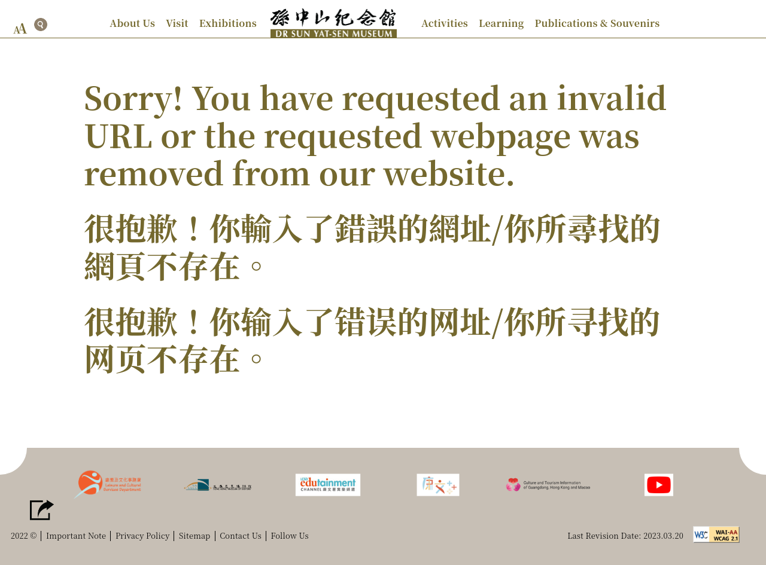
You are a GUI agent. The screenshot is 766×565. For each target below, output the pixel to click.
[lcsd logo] (107, 483)
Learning (501, 23)
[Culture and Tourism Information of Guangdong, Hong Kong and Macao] (548, 483)
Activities (444, 23)
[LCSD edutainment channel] (328, 483)
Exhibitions (228, 23)
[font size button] (20, 28)
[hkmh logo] (218, 483)
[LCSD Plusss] (438, 483)
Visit (177, 23)
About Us (132, 23)
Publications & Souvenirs (596, 23)
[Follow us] (659, 483)
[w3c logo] (719, 533)
